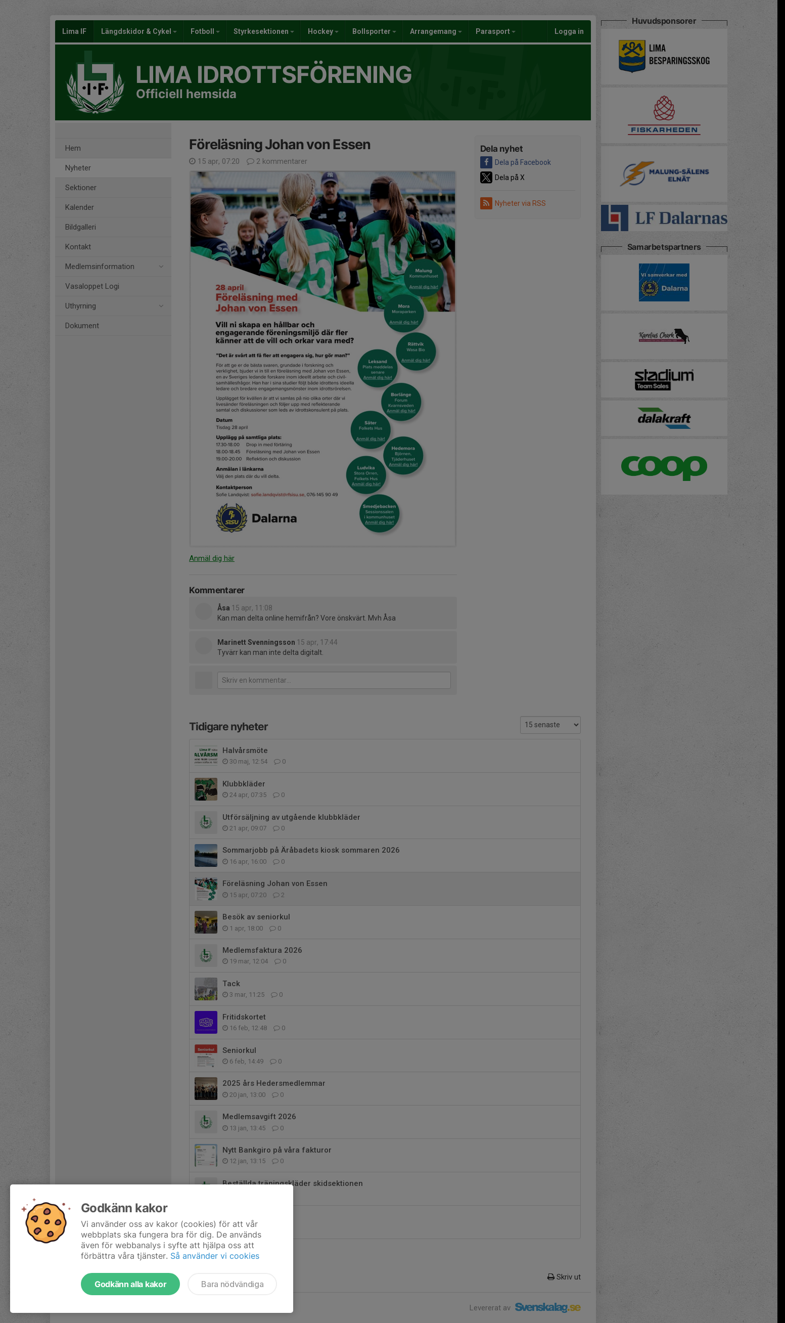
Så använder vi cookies (214, 1256)
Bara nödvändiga (232, 1284)
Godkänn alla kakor (130, 1284)
